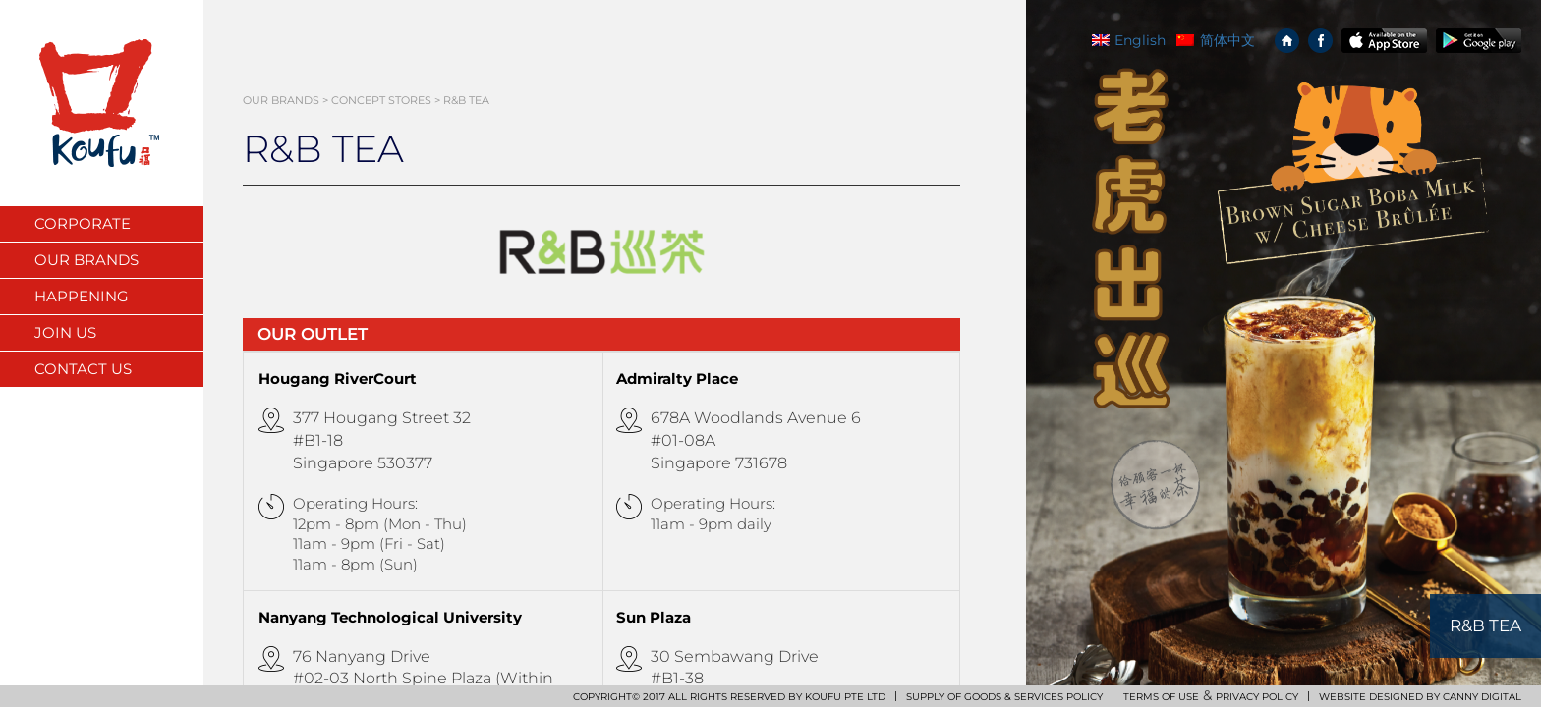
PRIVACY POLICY (1257, 696)
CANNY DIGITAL (1482, 696)
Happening (81, 296)
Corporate (82, 223)
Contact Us (83, 368)
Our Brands (86, 259)
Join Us (65, 332)
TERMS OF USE (1161, 696)
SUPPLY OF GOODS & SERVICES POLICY (1004, 696)
